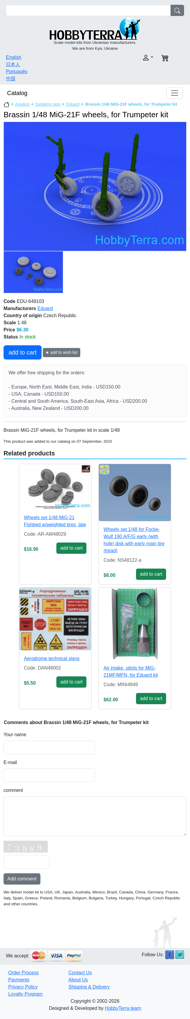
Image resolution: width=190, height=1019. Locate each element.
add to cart (23, 352)
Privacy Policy (23, 986)
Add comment (22, 878)
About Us (78, 979)
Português (16, 71)
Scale (10, 322)
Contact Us (80, 972)
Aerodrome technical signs (52, 658)
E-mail (10, 762)
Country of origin (23, 315)
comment (13, 790)
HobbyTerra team (123, 1008)
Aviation (22, 104)
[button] (126, 57)
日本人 (13, 64)
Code (9, 301)
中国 (10, 78)
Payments (18, 979)
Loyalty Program (25, 993)
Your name (15, 734)
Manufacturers (20, 308)
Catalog (17, 93)
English (13, 57)
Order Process (23, 972)
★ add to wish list (61, 352)
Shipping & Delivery (89, 986)
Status (11, 336)
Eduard (72, 104)
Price (9, 329)
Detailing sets (47, 104)
